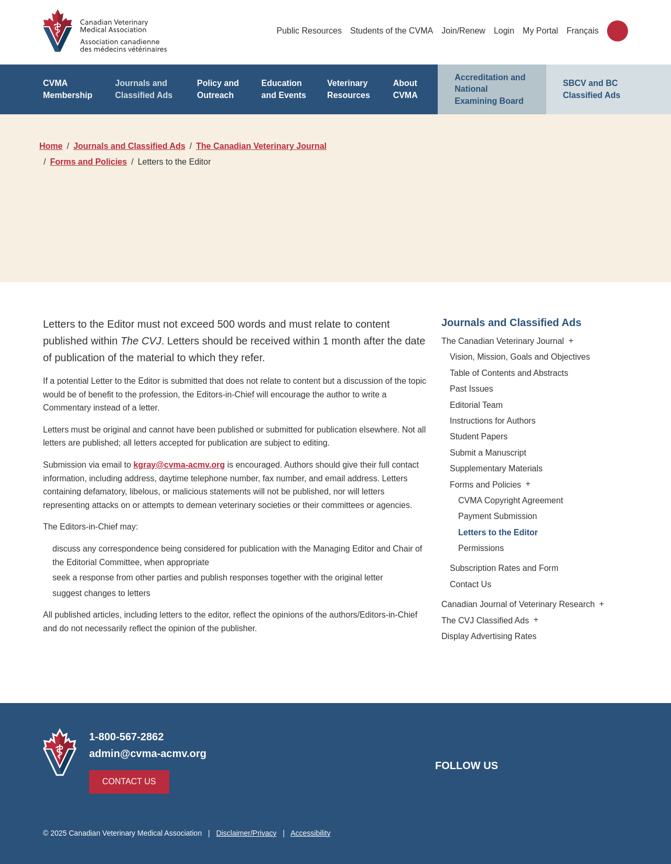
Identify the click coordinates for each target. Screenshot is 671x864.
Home (51, 146)
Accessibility (313, 833)
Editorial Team (476, 405)
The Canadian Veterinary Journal (262, 146)
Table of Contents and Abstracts (509, 373)
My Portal (541, 31)
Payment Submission (497, 516)
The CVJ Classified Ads (490, 620)
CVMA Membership (68, 89)
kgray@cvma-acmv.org (179, 465)
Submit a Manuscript (487, 453)
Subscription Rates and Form (503, 568)
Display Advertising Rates (489, 636)
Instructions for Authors (493, 421)
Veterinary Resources (349, 89)
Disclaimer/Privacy (248, 833)
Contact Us (470, 584)
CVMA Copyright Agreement (509, 500)
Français (583, 31)
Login (505, 31)
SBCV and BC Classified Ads (591, 89)
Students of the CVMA (393, 31)
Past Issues (472, 389)
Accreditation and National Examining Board (491, 89)
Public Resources (310, 31)
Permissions (481, 548)
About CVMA (405, 89)
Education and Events (283, 89)
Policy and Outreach (217, 89)
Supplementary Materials (496, 468)
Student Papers (478, 436)
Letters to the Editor (498, 532)
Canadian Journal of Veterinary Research (520, 604)
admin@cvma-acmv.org (146, 753)
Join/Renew (464, 31)
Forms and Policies (89, 162)
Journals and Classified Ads (143, 89)
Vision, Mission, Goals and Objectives (519, 357)
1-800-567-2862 (127, 736)
